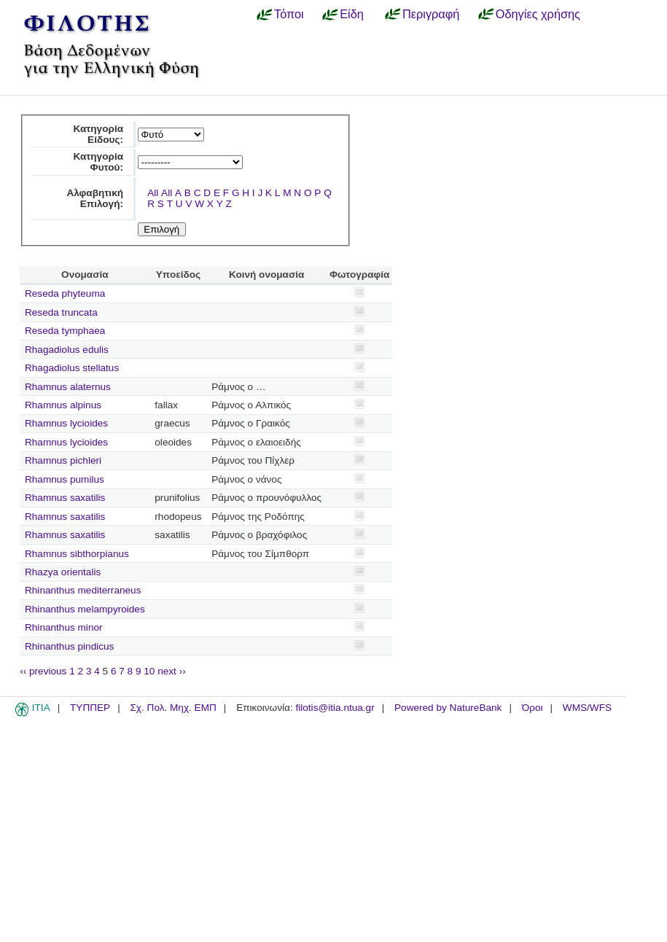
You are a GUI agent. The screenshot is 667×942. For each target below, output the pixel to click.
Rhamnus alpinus (63, 405)
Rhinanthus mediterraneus (83, 590)
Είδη (352, 13)
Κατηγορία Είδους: (98, 134)
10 (149, 671)
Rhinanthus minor (64, 627)
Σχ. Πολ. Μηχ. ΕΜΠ (173, 707)
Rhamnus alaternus (68, 386)
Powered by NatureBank (448, 707)
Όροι (532, 707)
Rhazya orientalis (63, 572)
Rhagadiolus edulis (67, 349)
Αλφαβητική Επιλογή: (94, 198)
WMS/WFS (587, 707)
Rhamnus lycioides (66, 423)
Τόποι (289, 13)
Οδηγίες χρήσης (538, 13)
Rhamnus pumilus (64, 479)
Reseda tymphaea (65, 330)
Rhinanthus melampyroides (85, 609)
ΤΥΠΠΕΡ (90, 707)
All (152, 192)
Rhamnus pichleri (63, 460)
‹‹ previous (43, 671)
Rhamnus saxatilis (65, 497)
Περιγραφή (430, 13)
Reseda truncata (61, 312)
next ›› (171, 671)
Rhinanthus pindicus (69, 646)
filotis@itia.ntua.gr (334, 707)
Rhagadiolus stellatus (72, 367)
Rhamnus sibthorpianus (77, 553)
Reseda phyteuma (65, 293)
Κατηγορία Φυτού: (98, 162)
